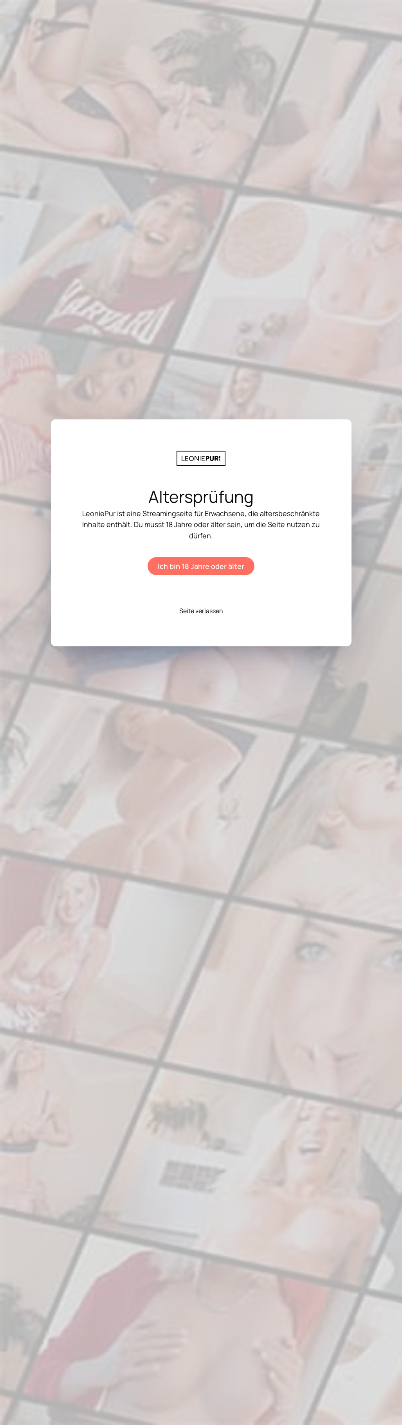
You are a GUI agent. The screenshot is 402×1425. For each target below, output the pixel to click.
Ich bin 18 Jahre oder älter (201, 566)
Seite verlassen (201, 610)
